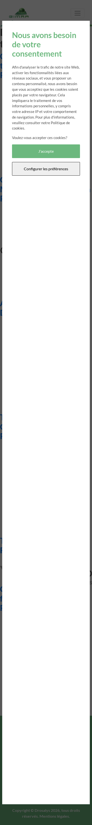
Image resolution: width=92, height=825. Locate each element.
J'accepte (46, 151)
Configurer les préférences (46, 168)
